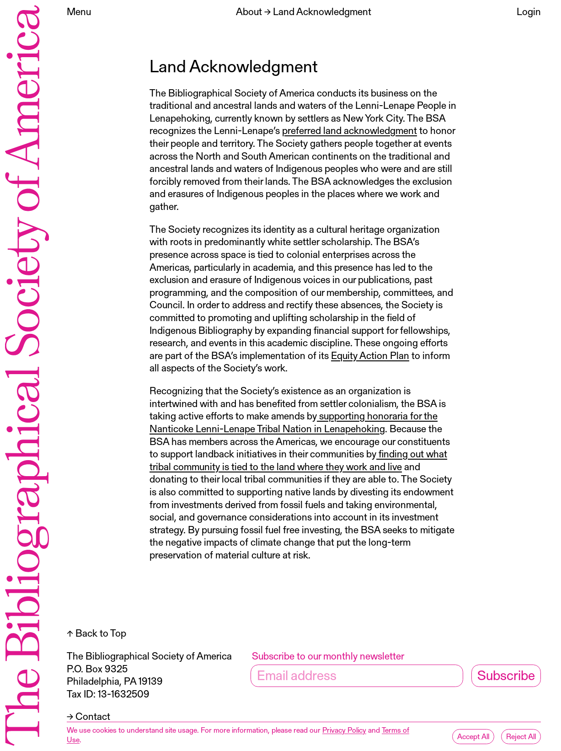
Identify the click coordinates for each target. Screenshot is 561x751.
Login (529, 11)
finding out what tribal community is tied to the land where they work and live (298, 460)
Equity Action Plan (370, 355)
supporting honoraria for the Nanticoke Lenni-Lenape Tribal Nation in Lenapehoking (294, 422)
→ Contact (88, 716)
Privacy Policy (344, 730)
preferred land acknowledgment (349, 130)
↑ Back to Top (96, 632)
